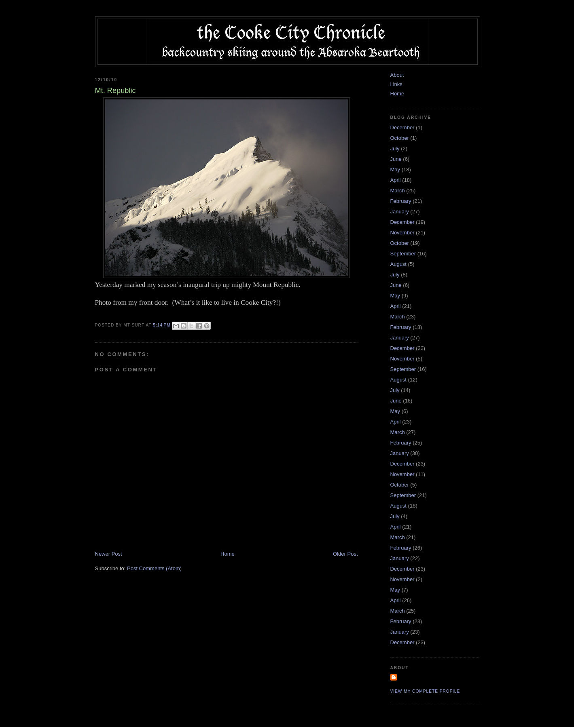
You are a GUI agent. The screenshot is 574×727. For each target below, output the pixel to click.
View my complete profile (425, 691)
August (398, 264)
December (402, 127)
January (399, 212)
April (395, 180)
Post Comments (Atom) (154, 568)
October (399, 138)
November (402, 233)
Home (227, 554)
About (397, 75)
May (395, 169)
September (403, 254)
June (396, 159)
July (395, 148)
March (397, 191)
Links (396, 84)
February (400, 201)
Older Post (345, 554)
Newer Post (108, 554)
